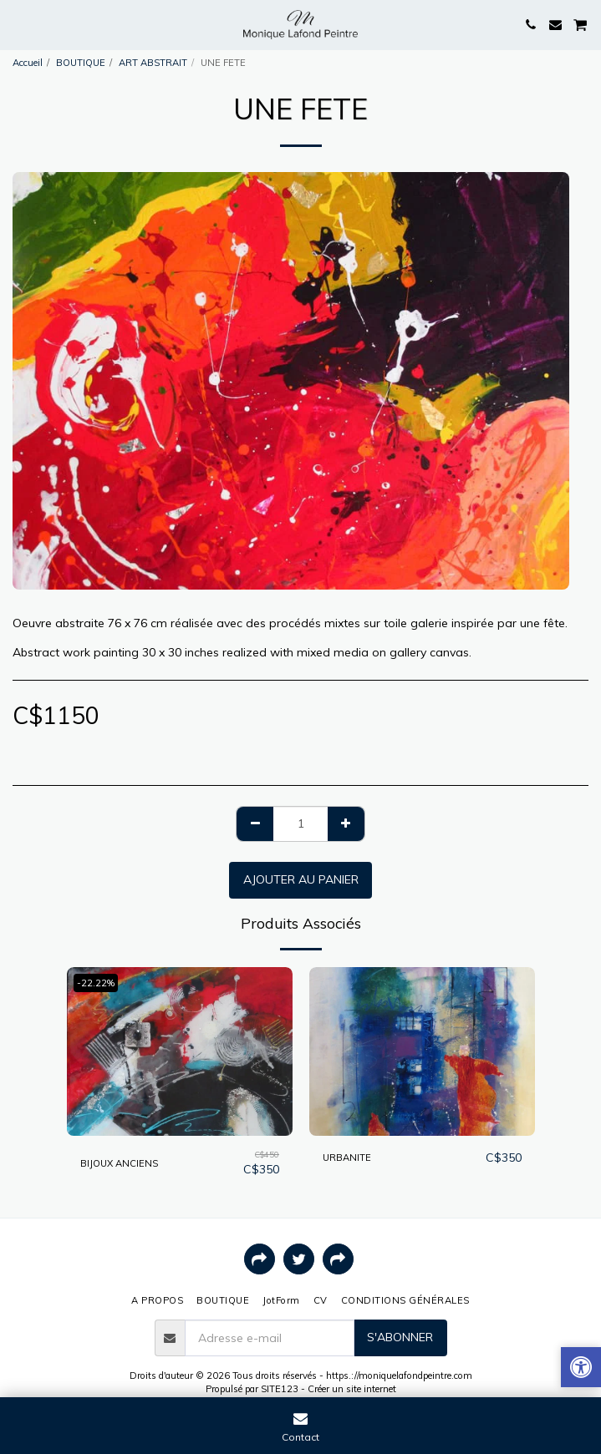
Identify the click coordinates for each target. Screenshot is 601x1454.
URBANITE (347, 1157)
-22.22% (96, 983)
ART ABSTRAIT (153, 62)
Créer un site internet (352, 1389)
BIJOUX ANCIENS (119, 1163)
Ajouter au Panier (301, 879)
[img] (180, 1052)
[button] (18, 24)
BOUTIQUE (80, 62)
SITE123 (279, 1389)
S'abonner (400, 1337)
